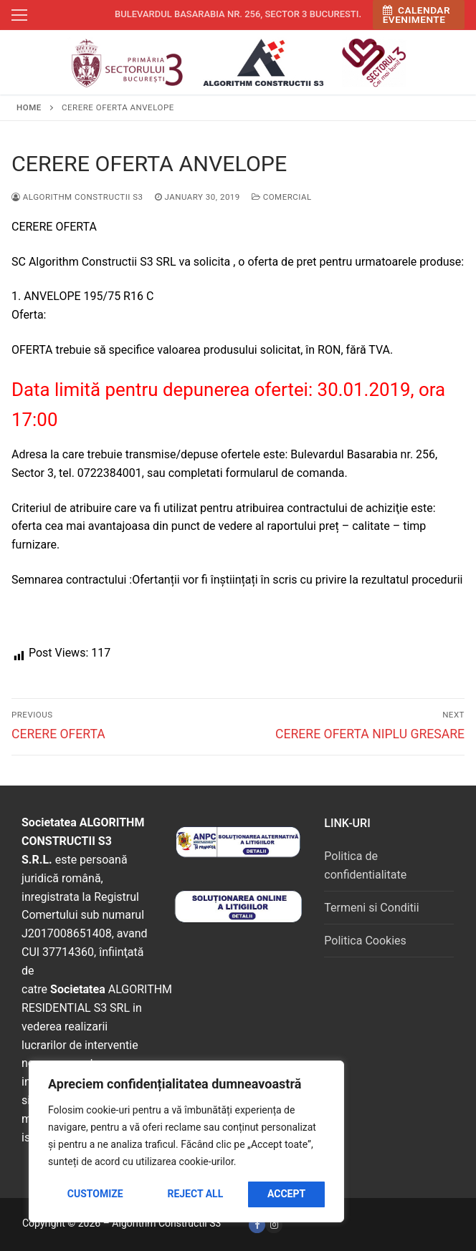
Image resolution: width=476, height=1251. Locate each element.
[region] (186, 1141)
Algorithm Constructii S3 (77, 197)
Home (29, 107)
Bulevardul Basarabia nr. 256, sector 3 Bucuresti (237, 14)
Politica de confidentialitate (365, 865)
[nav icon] (19, 15)
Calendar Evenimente (416, 15)
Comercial (282, 197)
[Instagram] (273, 1225)
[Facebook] (257, 1225)
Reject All (195, 1193)
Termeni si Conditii (371, 907)
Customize (95, 1193)
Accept (286, 1193)
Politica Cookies (365, 940)
